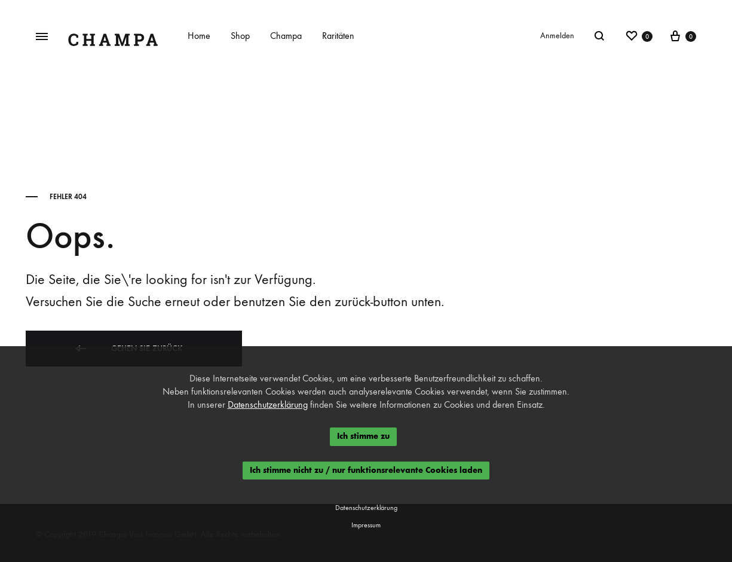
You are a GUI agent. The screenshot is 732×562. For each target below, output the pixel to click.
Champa (286, 35)
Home (199, 35)
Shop (240, 35)
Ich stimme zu (363, 436)
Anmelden (557, 35)
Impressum (366, 525)
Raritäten (338, 35)
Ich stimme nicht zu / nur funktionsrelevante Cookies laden (366, 470)
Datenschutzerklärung (268, 404)
